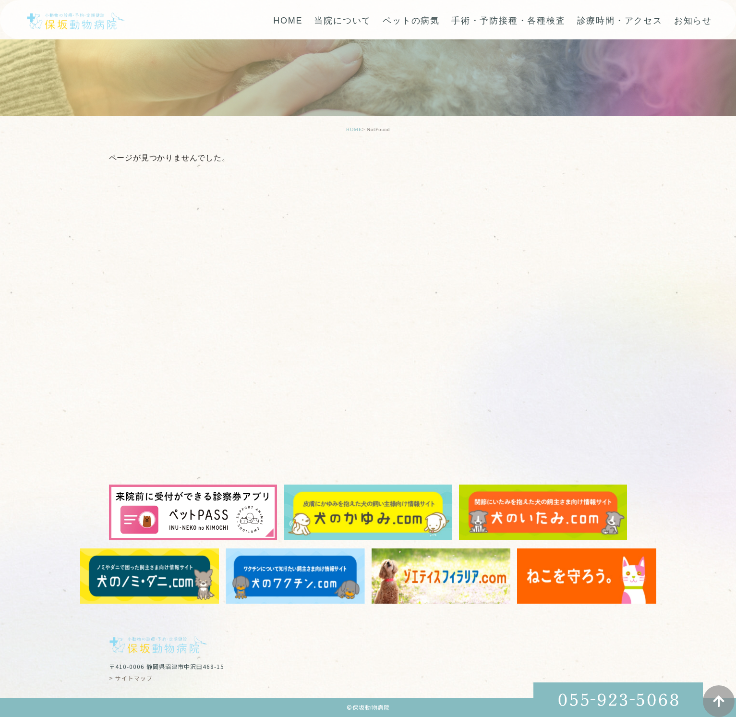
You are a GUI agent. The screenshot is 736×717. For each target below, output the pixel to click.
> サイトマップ (131, 678)
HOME (287, 20)
